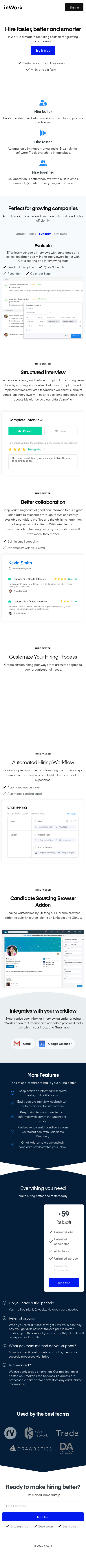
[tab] (20, 233)
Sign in (74, 7)
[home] (33, 7)
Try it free (64, 1283)
